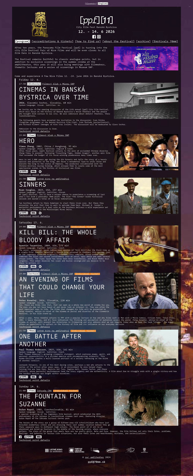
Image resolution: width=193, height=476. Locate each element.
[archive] (143, 41)
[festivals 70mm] (165, 41)
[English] (103, 4)
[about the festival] (118, 41)
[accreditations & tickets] (52, 41)
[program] (22, 41)
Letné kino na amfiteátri (53, 179)
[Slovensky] (91, 4)
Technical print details (34, 131)
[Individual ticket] (83, 227)
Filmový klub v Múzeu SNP (58, 84)
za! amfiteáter (94, 457)
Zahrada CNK (44, 391)
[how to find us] (88, 41)
